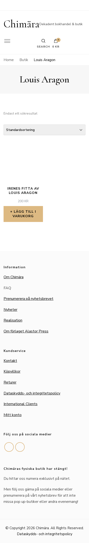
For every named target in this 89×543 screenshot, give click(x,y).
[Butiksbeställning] (44, 130)
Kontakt (10, 360)
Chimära (21, 24)
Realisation (13, 320)
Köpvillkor (12, 371)
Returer (10, 382)
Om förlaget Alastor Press (26, 331)
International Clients (20, 404)
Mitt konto (13, 415)
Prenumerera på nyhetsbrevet (28, 298)
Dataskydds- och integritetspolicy (32, 393)
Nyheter (10, 309)
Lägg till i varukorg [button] (24, 213)
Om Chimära (13, 277)
